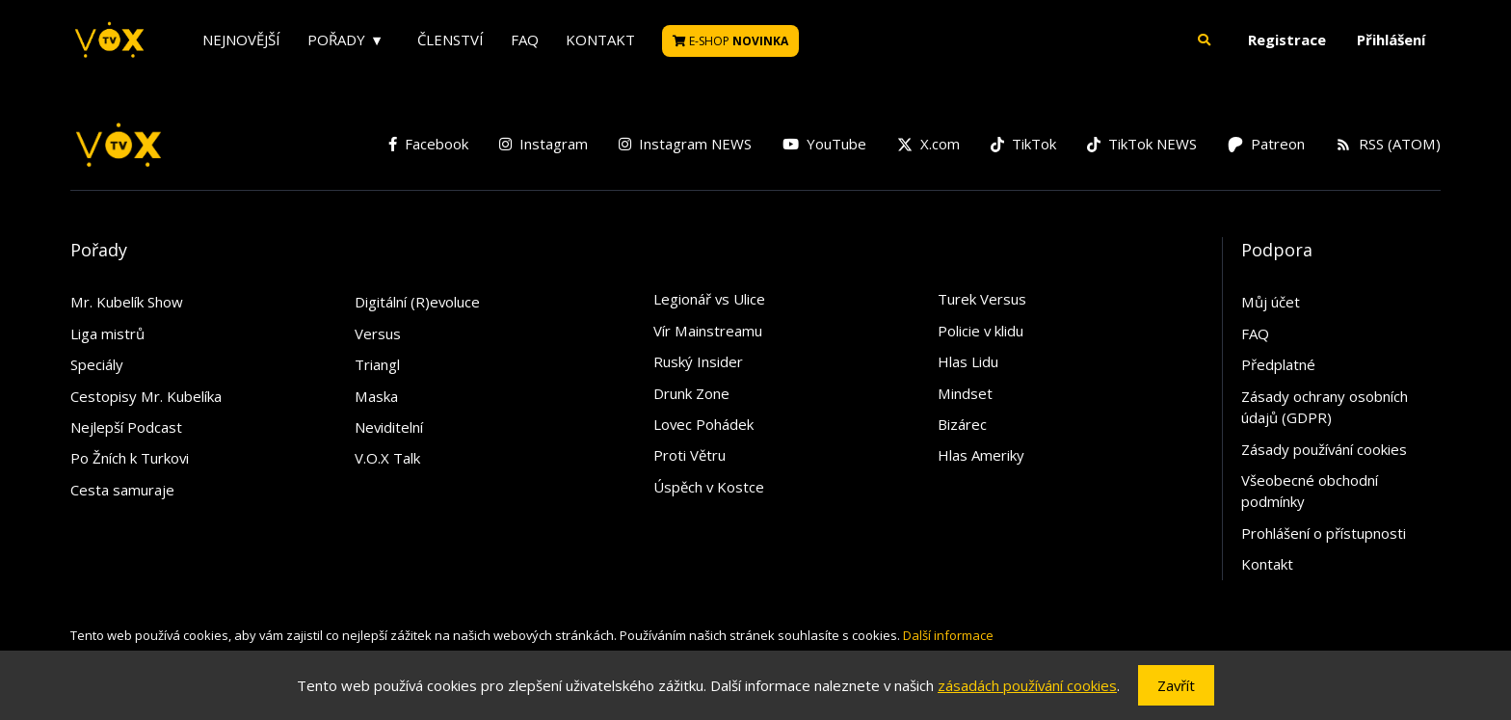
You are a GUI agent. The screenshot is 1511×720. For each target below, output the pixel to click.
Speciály (96, 364)
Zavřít (1176, 685)
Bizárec (962, 424)
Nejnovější (241, 39)
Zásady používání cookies (1324, 449)
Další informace (948, 635)
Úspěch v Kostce (708, 486)
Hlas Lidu (968, 361)
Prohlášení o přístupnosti (1323, 533)
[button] (1204, 39)
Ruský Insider (698, 361)
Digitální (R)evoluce (417, 301)
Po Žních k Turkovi (129, 457)
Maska (376, 396)
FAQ (525, 39)
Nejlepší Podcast (126, 427)
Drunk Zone (691, 393)
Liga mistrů (107, 333)
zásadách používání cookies (1027, 685)
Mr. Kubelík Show (126, 301)
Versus (378, 333)
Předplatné (1278, 364)
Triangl (377, 364)
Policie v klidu (980, 330)
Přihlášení (1391, 39)
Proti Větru (689, 455)
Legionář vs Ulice (709, 298)
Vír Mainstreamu (707, 330)
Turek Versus (982, 298)
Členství (450, 39)
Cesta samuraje (122, 489)
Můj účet (1270, 301)
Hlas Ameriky (981, 455)
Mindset (965, 393)
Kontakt (600, 39)
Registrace (1287, 39)
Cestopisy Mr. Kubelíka (146, 396)
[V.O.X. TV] (109, 40)
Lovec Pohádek (703, 424)
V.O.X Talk (387, 457)
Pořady (336, 39)
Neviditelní (389, 427)
